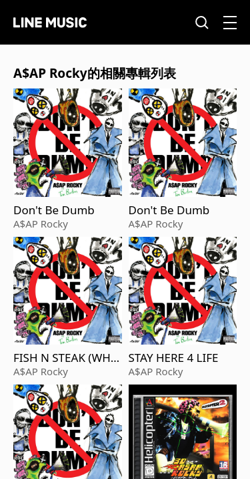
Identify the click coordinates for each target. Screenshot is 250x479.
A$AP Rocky (40, 223)
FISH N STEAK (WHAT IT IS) (65, 358)
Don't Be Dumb (54, 210)
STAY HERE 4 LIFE (174, 358)
